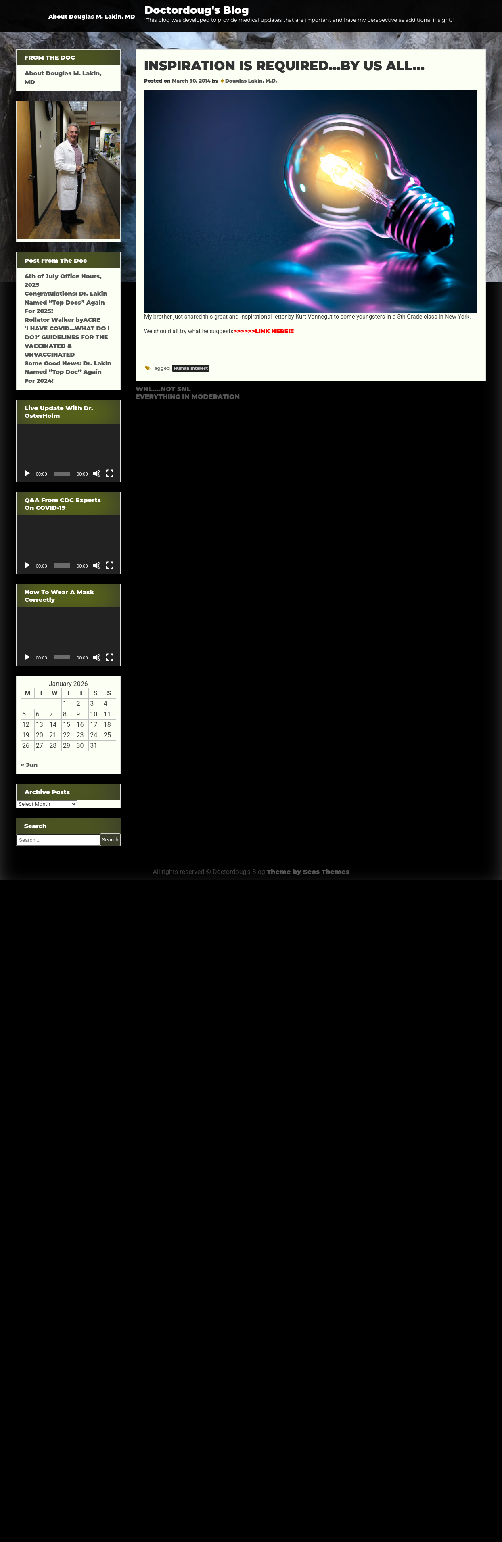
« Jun (29, 764)
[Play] (27, 473)
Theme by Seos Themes (308, 872)
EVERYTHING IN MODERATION (188, 397)
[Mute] (97, 473)
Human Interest (191, 368)
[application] (68, 453)
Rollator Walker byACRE (62, 319)
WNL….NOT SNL (163, 389)
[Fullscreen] (110, 473)
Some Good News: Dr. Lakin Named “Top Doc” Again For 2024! (68, 372)
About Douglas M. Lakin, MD (91, 16)
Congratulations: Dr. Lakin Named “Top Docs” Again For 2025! (66, 302)
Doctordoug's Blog (196, 10)
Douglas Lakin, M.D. (251, 81)
